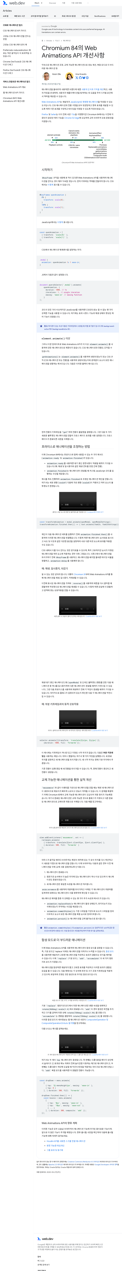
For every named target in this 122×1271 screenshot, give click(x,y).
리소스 (57, 41)
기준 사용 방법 (76, 3)
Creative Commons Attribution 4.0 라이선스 (84, 1162)
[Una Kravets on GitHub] (80, 78)
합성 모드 (110, 951)
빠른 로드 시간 (19, 16)
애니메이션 (66, 41)
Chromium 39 (80, 574)
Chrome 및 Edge (71, 118)
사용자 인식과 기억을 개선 (93, 89)
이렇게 (50, 185)
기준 (63, 3)
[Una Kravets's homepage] (87, 78)
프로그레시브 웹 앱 (69, 16)
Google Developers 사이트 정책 (106, 1165)
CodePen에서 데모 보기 (93, 616)
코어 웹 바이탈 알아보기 (39, 16)
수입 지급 (85, 16)
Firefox (45, 114)
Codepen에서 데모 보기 (95, 512)
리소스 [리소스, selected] (37, 3)
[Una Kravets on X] (76, 78)
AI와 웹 (5, 16)
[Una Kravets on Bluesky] (83, 78)
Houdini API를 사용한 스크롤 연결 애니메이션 (66, 1141)
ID (55, 16)
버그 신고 (41, 1261)
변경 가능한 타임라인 (55, 1146)
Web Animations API (51, 102)
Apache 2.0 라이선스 (56, 1165)
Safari (53, 114)
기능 (73, 114)
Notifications (100, 16)
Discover (52, 3)
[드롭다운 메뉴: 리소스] (42, 2)
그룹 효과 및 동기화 (55, 1150)
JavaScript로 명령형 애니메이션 (84, 102)
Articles (7, 10)
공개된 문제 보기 (44, 1265)
